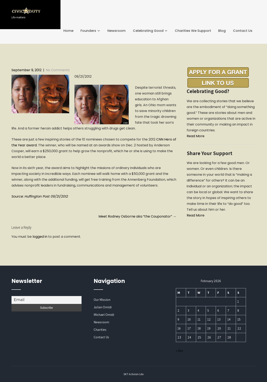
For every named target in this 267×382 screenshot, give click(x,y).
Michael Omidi (104, 314)
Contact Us (242, 30)
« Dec (179, 350)
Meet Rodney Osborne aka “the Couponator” (137, 216)
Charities (100, 329)
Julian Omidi (103, 307)
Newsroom (116, 30)
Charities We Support (193, 30)
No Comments (58, 70)
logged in (40, 236)
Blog (222, 30)
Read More (195, 136)
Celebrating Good (148, 30)
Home (68, 30)
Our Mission (102, 299)
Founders (88, 30)
